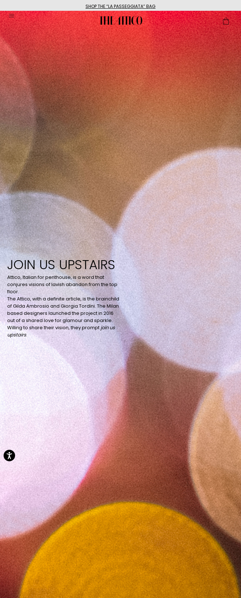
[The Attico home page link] (120, 20)
